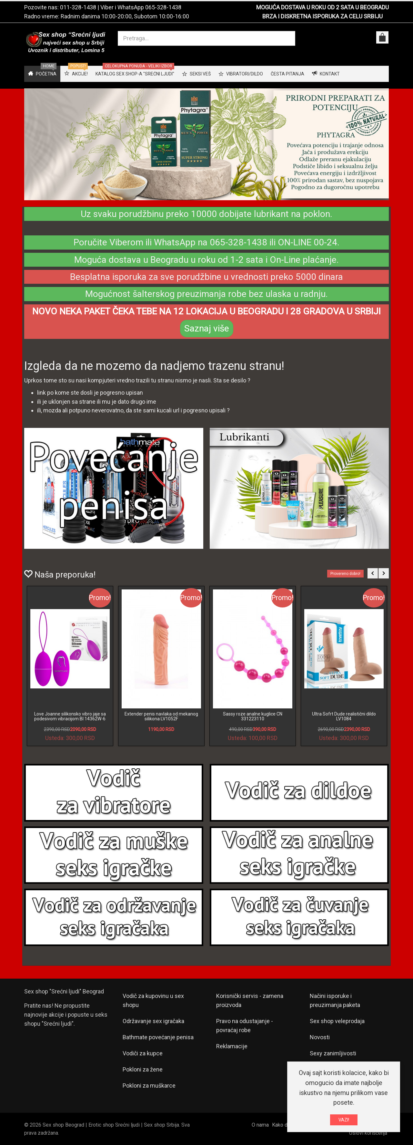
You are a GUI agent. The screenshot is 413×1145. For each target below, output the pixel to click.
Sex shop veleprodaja (337, 1021)
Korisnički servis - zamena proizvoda (249, 1000)
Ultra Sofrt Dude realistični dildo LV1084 (344, 716)
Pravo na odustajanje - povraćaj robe (244, 1025)
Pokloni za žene (143, 1069)
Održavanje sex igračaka (153, 1021)
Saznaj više (206, 328)
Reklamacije (231, 1046)
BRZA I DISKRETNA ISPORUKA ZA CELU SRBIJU (322, 16)
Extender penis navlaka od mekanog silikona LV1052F (161, 716)
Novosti (320, 1037)
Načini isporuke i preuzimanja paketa (335, 1000)
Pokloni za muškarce (149, 1085)
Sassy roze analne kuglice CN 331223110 (252, 716)
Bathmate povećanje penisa (158, 1037)
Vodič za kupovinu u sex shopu (153, 1000)
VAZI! (343, 1119)
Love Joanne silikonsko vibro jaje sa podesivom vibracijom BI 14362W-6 (70, 716)
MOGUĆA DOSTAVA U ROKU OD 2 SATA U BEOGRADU (322, 7)
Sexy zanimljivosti (333, 1053)
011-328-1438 (78, 7)
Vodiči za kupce (143, 1053)
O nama (260, 1125)
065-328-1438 (163, 7)
